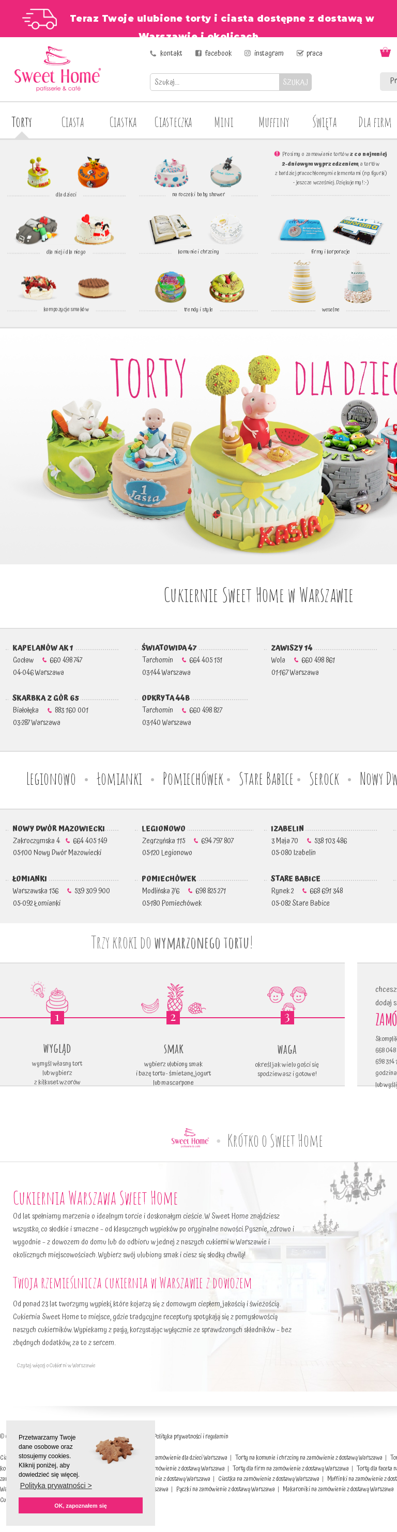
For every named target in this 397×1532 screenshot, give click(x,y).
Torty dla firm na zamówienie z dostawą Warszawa (291, 1469)
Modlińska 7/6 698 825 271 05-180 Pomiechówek (182, 891)
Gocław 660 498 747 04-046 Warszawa (45, 660)
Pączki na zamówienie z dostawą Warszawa (225, 1489)
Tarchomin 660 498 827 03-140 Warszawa (180, 710)
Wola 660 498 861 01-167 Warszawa (301, 660)
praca (315, 53)
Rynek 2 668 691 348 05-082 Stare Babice (305, 891)
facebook (218, 53)
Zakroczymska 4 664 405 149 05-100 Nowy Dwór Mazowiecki (57, 841)
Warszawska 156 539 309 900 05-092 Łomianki (59, 891)
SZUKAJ (295, 82)
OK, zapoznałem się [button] (80, 1506)
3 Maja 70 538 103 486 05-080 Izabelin (307, 841)
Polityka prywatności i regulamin (191, 1437)
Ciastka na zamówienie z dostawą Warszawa (268, 1479)
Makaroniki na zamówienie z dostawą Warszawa (338, 1489)
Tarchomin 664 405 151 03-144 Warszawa (180, 660)
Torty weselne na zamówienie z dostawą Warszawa (167, 1469)
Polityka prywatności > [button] (56, 1485)
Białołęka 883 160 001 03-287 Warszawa (48, 710)
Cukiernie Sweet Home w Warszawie (258, 594)
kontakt (171, 53)
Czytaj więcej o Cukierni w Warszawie (54, 1365)
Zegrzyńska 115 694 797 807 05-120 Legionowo (186, 841)
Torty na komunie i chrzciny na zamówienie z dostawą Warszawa (309, 1458)
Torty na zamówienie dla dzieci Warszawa (179, 1458)
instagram (269, 53)
